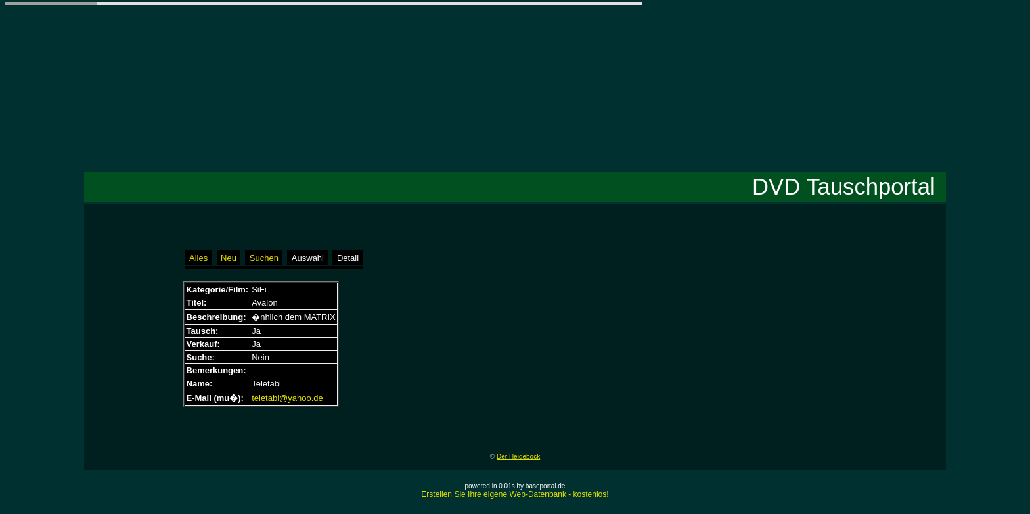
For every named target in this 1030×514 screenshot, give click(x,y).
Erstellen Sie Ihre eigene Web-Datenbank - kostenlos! (514, 494)
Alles (198, 258)
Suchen (264, 258)
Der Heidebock (518, 456)
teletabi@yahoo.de (287, 398)
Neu (228, 258)
